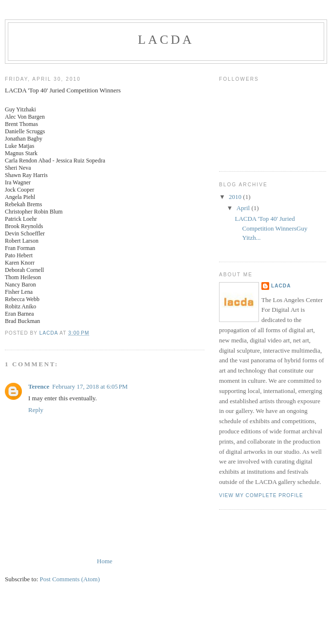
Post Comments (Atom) (70, 579)
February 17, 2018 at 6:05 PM (90, 386)
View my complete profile (261, 495)
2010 (236, 196)
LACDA (166, 40)
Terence (38, 386)
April (244, 208)
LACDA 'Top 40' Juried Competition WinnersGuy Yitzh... (271, 228)
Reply (35, 409)
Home (104, 561)
